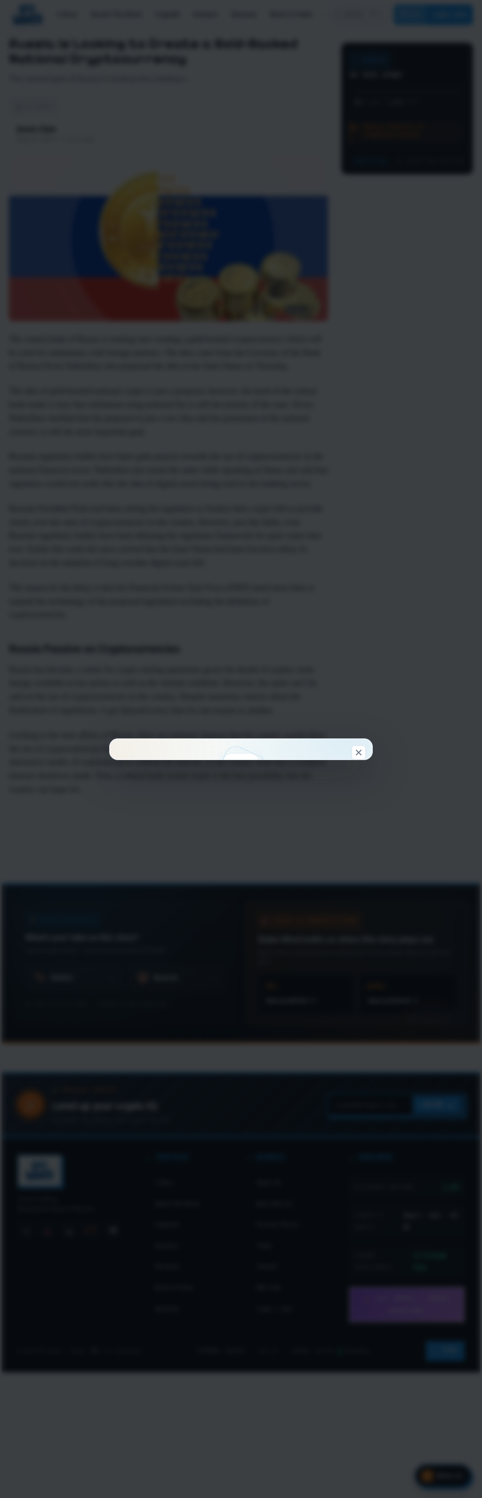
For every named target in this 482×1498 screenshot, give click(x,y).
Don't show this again (241, 926)
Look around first (300, 876)
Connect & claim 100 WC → (181, 876)
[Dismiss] (359, 568)
